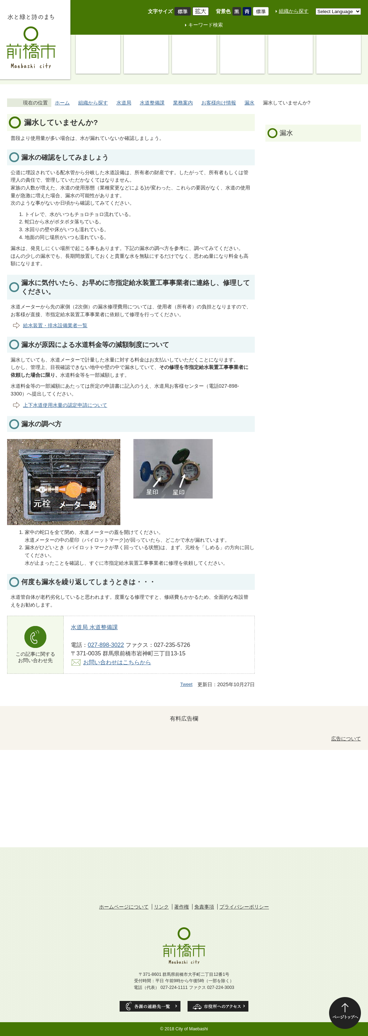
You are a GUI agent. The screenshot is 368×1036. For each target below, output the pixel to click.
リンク (161, 907)
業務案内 (183, 103)
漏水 (249, 103)
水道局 (123, 103)
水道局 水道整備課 (94, 627)
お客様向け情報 (218, 103)
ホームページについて (124, 907)
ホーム (62, 103)
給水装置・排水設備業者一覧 (55, 325)
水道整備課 (152, 103)
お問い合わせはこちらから (117, 662)
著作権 (181, 907)
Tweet (186, 684)
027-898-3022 (106, 645)
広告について (346, 738)
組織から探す (294, 11)
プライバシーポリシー (244, 907)
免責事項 (204, 907)
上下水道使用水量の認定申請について (65, 405)
